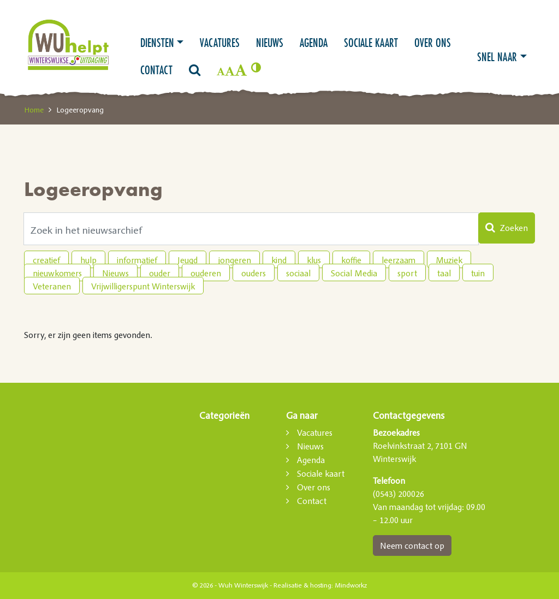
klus (314, 259)
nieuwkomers (57, 273)
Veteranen (52, 286)
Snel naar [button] (497, 57)
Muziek (449, 259)
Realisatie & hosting (302, 585)
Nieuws (269, 42)
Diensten (157, 42)
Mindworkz (351, 585)
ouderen (206, 273)
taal (444, 273)
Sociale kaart (371, 42)
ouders (253, 273)
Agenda (314, 42)
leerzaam (398, 259)
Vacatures (220, 42)
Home (34, 110)
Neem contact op (412, 545)
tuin (478, 273)
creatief (46, 259)
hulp (88, 259)
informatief (137, 259)
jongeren (234, 259)
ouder (159, 273)
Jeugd (187, 259)
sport (407, 273)
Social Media (354, 273)
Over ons (432, 42)
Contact (156, 70)
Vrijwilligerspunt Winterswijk (143, 286)
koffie (351, 259)
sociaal (298, 273)
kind (279, 259)
